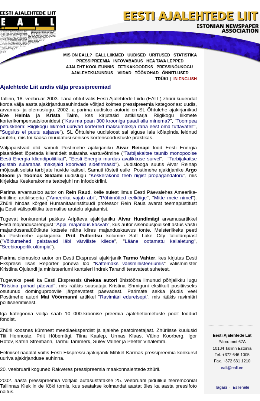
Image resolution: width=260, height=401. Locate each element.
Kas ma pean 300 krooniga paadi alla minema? (117, 121)
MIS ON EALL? (77, 55)
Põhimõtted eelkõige (124, 197)
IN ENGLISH (185, 78)
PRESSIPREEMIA (93, 61)
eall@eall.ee (232, 367)
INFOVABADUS (128, 61)
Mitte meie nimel (173, 197)
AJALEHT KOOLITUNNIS (90, 67)
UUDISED (136, 55)
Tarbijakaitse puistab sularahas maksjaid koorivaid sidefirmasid (98, 161)
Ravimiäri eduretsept (123, 297)
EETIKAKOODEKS (135, 67)
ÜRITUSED (159, 55)
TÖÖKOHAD (147, 73)
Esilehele (241, 387)
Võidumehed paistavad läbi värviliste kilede (58, 241)
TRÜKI (161, 78)
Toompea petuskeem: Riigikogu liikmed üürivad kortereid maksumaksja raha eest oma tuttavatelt (98, 123)
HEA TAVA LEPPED (165, 61)
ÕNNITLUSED (175, 73)
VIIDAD (124, 73)
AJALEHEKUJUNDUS (92, 73)
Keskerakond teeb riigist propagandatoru (137, 175)
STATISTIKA (185, 55)
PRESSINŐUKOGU (174, 67)
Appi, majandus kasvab (82, 224)
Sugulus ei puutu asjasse (31, 132)
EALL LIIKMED (109, 55)
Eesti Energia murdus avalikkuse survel (115, 159)
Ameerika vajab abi (72, 197)
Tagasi (221, 387)
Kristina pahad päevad (27, 285)
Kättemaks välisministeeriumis (129, 263)
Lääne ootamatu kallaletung (159, 241)
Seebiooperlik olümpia (26, 247)
